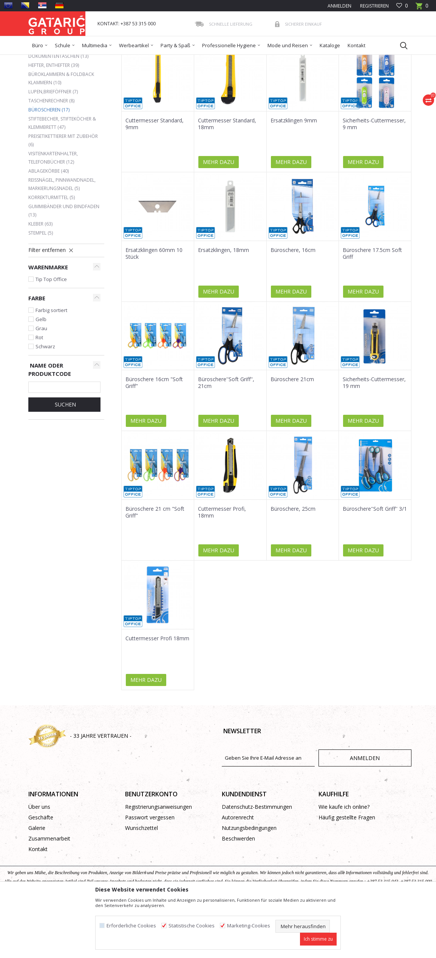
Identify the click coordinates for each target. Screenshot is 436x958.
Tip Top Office (51, 334)
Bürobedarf (101, 59)
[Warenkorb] (422, 8)
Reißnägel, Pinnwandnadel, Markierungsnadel (62, 239)
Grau (41, 383)
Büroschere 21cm (292, 434)
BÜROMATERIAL (136, 59)
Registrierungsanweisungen (158, 861)
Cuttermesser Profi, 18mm (222, 567)
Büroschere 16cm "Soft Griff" (154, 437)
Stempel (40, 287)
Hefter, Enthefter (53, 120)
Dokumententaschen (58, 111)
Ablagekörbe (48, 226)
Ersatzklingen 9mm (294, 175)
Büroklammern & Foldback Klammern (61, 133)
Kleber (40, 278)
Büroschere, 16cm (293, 304)
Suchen (64, 459)
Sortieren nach (209, 86)
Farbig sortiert (51, 365)
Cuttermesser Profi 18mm (157, 693)
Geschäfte (40, 872)
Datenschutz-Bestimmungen (257, 861)
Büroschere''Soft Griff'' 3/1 (375, 563)
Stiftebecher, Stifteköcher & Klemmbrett (62, 177)
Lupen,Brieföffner (53, 146)
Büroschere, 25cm (293, 563)
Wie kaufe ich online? (344, 861)
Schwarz (45, 401)
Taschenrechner (51, 155)
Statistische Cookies (192, 926)
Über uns (39, 861)
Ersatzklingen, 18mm (223, 304)
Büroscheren (49, 164)
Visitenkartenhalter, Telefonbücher (53, 212)
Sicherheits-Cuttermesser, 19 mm (374, 437)
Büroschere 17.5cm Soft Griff (372, 308)
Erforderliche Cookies (131, 926)
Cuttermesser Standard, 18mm (227, 178)
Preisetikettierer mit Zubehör (63, 195)
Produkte (74, 59)
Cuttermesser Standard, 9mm (154, 178)
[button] (400, 45)
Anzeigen (299, 86)
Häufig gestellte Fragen (346, 872)
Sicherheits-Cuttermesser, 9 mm (374, 178)
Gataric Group (43, 59)
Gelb (41, 374)
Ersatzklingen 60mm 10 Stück (153, 308)
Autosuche (168, 86)
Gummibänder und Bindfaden (63, 265)
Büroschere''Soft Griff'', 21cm (226, 437)
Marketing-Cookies (248, 926)
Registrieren (374, 6)
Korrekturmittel (51, 252)
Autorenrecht (238, 872)
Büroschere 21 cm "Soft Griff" (154, 567)
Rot (39, 392)
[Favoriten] (402, 6)
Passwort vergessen (150, 872)
